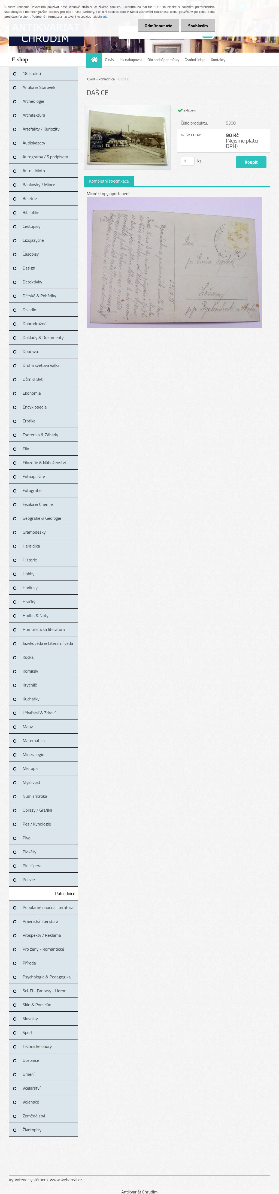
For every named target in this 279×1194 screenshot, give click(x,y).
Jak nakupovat (130, 59)
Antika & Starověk (39, 87)
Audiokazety (34, 143)
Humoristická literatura (44, 629)
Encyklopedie (35, 407)
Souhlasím (198, 25)
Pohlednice (65, 893)
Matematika (34, 740)
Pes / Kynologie (37, 824)
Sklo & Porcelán (37, 1004)
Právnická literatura (40, 921)
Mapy (28, 726)
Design (29, 268)
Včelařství (31, 1088)
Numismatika (35, 796)
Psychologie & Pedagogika (47, 977)
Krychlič (30, 685)
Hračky (29, 601)
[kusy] (188, 161)
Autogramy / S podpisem (45, 156)
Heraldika (31, 546)
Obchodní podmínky (163, 59)
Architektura (34, 115)
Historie (30, 560)
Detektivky (32, 282)
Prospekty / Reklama (42, 935)
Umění (29, 1074)
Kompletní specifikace (109, 181)
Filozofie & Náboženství (44, 462)
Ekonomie (32, 393)
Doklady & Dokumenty (43, 337)
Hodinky (30, 587)
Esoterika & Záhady (40, 434)
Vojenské (31, 1102)
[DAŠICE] (127, 107)
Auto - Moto (34, 170)
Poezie (29, 879)
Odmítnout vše (158, 25)
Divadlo (29, 309)
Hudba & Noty (35, 615)
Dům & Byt (33, 379)
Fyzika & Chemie (38, 504)
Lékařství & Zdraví (39, 712)
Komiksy (30, 671)
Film (27, 448)
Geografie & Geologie (42, 518)
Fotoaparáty (34, 476)
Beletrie (30, 198)
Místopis (30, 768)
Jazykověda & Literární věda (48, 643)
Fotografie (32, 490)
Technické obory (37, 1046)
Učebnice (31, 1060)
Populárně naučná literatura (48, 907)
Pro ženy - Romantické (43, 949)
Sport (28, 1032)
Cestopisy (31, 226)
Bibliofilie (31, 212)
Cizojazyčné (33, 240)
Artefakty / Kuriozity (41, 129)
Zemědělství (34, 1116)
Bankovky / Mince (39, 184)
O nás (109, 59)
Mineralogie (33, 754)
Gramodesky (34, 532)
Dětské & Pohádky (39, 295)
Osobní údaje (195, 59)
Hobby (29, 573)
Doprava (30, 351)
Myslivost (31, 782)
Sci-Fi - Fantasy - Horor (44, 990)
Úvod (91, 79)
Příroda (29, 963)
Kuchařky (31, 699)
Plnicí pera (32, 865)
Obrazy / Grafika (37, 810)
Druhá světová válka (41, 365)
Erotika (29, 421)
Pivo (27, 838)
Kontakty (218, 59)
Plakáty (29, 851)
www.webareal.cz (66, 1179)
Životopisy (32, 1129)
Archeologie (33, 101)
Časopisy (31, 254)
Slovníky (30, 1018)
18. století (32, 73)
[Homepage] (96, 59)
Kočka (28, 657)
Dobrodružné (34, 323)
